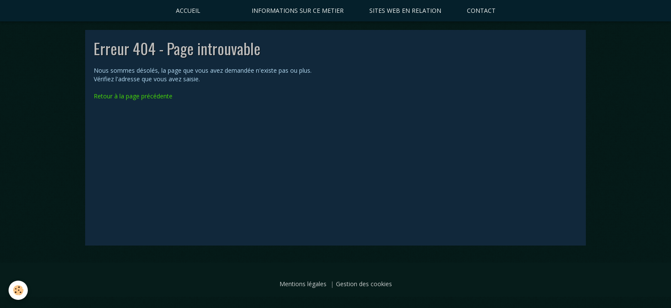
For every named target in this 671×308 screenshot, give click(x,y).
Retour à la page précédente (133, 96)
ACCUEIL (188, 10)
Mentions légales (303, 284)
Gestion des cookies (364, 284)
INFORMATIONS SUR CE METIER (298, 10)
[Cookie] (18, 290)
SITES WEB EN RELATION (405, 10)
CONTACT (481, 10)
